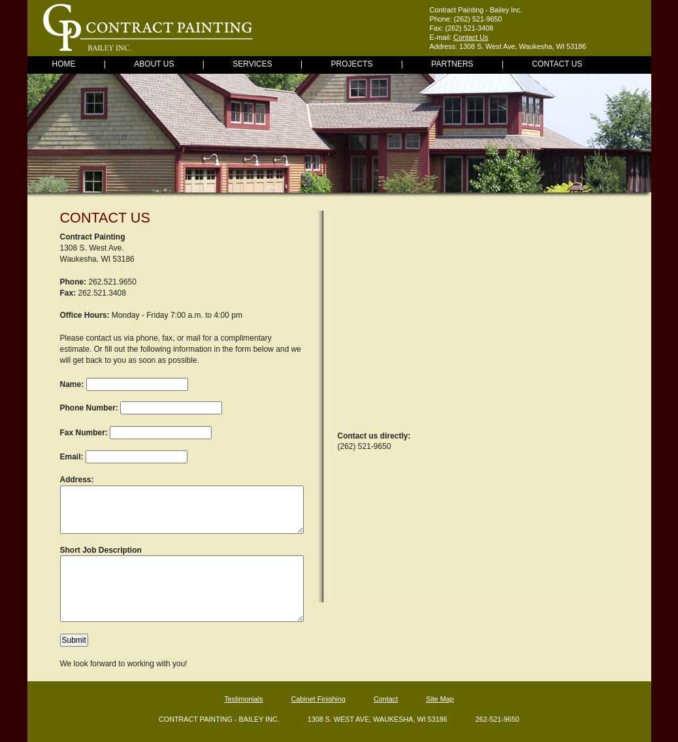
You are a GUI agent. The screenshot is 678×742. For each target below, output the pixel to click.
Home (64, 64)
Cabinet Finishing (318, 699)
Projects (352, 64)
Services (252, 64)
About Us (154, 64)
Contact (386, 699)
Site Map (440, 699)
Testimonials (243, 699)
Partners (452, 64)
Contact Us (470, 37)
